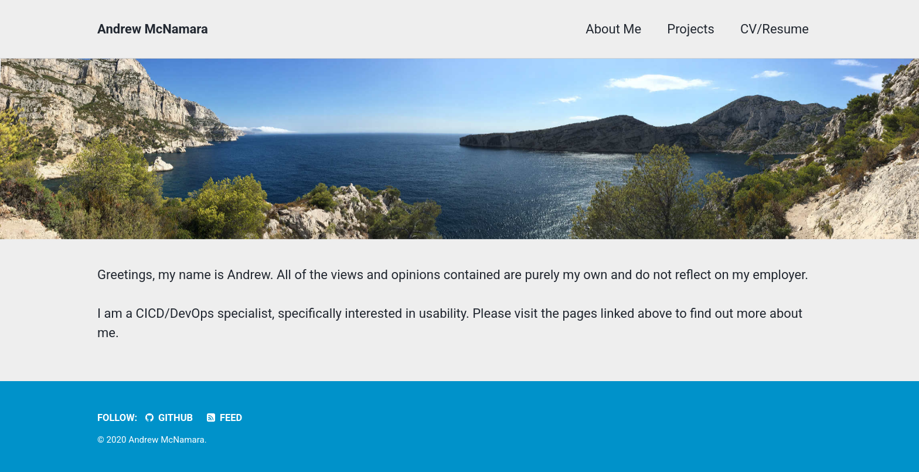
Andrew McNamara (152, 29)
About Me (613, 29)
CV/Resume (774, 29)
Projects (690, 29)
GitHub (168, 417)
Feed (224, 417)
